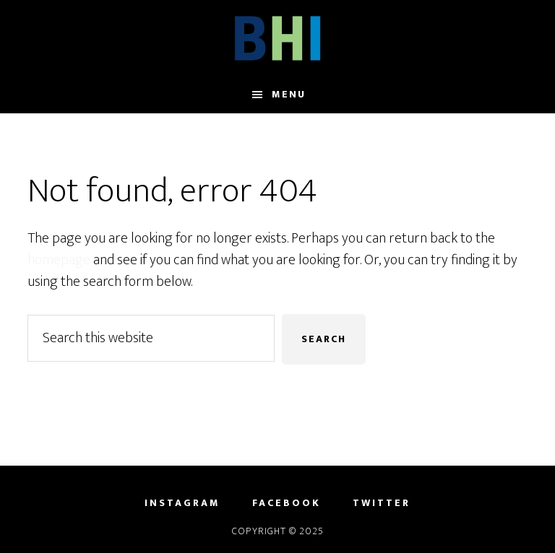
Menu (289, 94)
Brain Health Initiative (277, 38)
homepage (58, 260)
